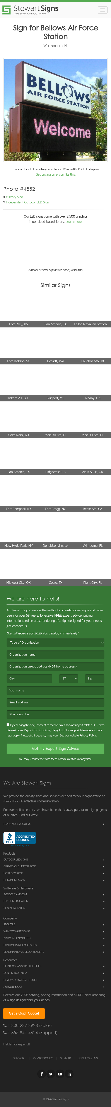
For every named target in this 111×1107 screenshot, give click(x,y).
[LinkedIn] (69, 1074)
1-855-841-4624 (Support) (30, 1032)
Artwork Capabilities (17, 938)
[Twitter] (50, 1074)
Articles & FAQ (12, 986)
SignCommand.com (15, 894)
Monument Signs (14, 880)
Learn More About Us (17, 824)
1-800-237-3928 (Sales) (27, 1025)
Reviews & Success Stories (20, 980)
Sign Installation (14, 908)
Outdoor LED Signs (15, 859)
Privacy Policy (87, 735)
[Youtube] (60, 1074)
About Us (9, 924)
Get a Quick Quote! (24, 1013)
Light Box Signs (13, 873)
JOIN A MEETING (88, 1058)
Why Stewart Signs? (16, 931)
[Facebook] (41, 1074)
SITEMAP (65, 1058)
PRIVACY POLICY (43, 1058)
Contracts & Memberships (20, 945)
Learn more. (74, 221)
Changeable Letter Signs (19, 866)
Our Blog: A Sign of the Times (22, 966)
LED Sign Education (15, 901)
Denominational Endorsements (23, 952)
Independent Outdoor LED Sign (27, 202)
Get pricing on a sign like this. (55, 174)
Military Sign (14, 197)
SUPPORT (19, 1058)
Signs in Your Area (15, 973)
